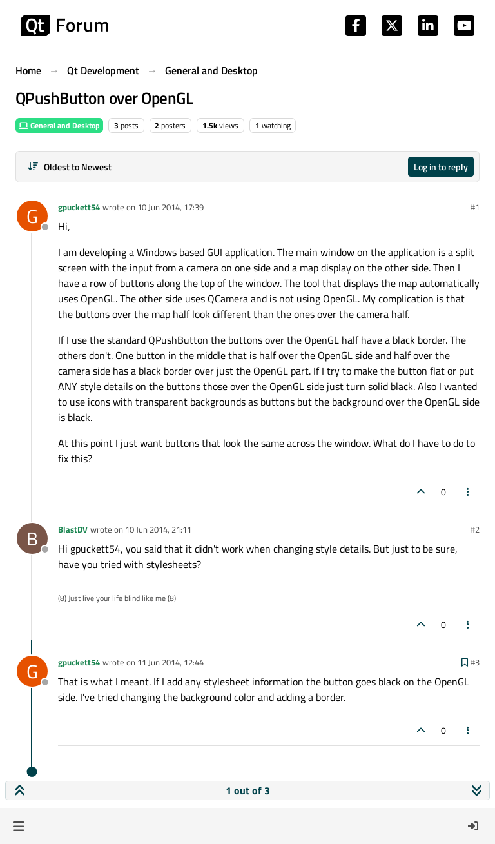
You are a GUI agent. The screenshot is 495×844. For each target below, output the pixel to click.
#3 (475, 662)
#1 (475, 207)
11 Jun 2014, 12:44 (170, 662)
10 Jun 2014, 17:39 (170, 207)
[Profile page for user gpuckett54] (32, 216)
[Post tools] (468, 492)
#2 (475, 529)
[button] (18, 826)
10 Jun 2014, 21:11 (158, 529)
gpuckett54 (79, 207)
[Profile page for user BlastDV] (32, 538)
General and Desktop (59, 125)
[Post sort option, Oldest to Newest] (69, 167)
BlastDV (73, 529)
